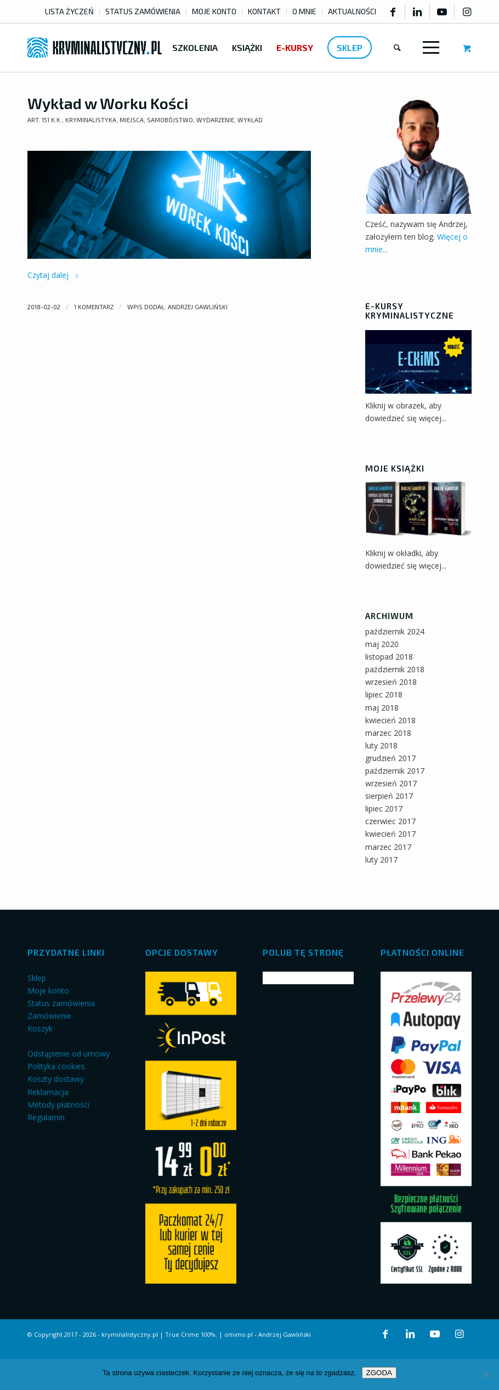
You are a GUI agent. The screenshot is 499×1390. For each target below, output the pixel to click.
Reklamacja (48, 1092)
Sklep (36, 978)
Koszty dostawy (55, 1079)
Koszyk (40, 1028)
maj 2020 (382, 644)
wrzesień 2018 (391, 682)
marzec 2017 (388, 847)
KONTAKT (264, 11)
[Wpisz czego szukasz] (397, 48)
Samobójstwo (170, 119)
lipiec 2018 (383, 694)
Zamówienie (49, 1016)
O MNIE (304, 11)
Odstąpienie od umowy (68, 1053)
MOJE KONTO (214, 11)
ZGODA (379, 1373)
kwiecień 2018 (390, 720)
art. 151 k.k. (44, 119)
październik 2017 (394, 770)
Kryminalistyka (90, 119)
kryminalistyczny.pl (129, 1334)
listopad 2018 (389, 656)
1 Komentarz (94, 306)
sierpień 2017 (389, 796)
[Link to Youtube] (442, 11)
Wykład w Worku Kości (108, 103)
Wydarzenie (215, 119)
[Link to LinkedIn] (417, 11)
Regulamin (46, 1117)
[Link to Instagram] (467, 11)
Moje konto (48, 990)
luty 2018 (381, 745)
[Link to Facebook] (393, 11)
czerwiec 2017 (390, 821)
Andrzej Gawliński (198, 306)
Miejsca (132, 119)
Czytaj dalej (53, 275)
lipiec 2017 (383, 808)
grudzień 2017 (390, 758)
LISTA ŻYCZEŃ (69, 11)
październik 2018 (394, 669)
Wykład (250, 119)
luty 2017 (381, 859)
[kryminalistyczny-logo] (94, 48)
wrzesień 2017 (391, 783)
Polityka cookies (56, 1066)
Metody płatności (58, 1104)
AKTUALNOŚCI (352, 11)
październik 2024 (394, 631)
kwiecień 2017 (390, 834)
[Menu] (429, 48)
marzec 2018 (388, 733)
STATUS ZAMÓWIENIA (142, 11)
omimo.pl (238, 1334)
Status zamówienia (61, 1003)
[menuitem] (69, 12)
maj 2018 (382, 707)
